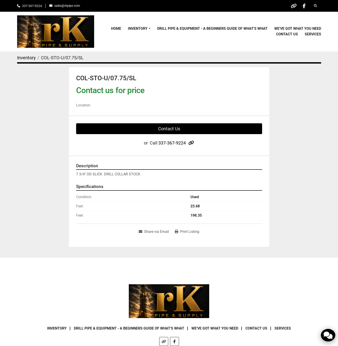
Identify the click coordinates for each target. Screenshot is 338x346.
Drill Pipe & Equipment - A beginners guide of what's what (212, 28)
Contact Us (287, 34)
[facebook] (303, 5)
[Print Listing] (187, 231)
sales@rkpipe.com (67, 5)
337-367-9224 (32, 6)
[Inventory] (26, 57)
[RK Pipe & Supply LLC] (169, 301)
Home (116, 28)
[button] (139, 28)
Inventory (137, 28)
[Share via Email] (154, 231)
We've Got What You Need (297, 28)
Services (313, 34)
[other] (292, 5)
